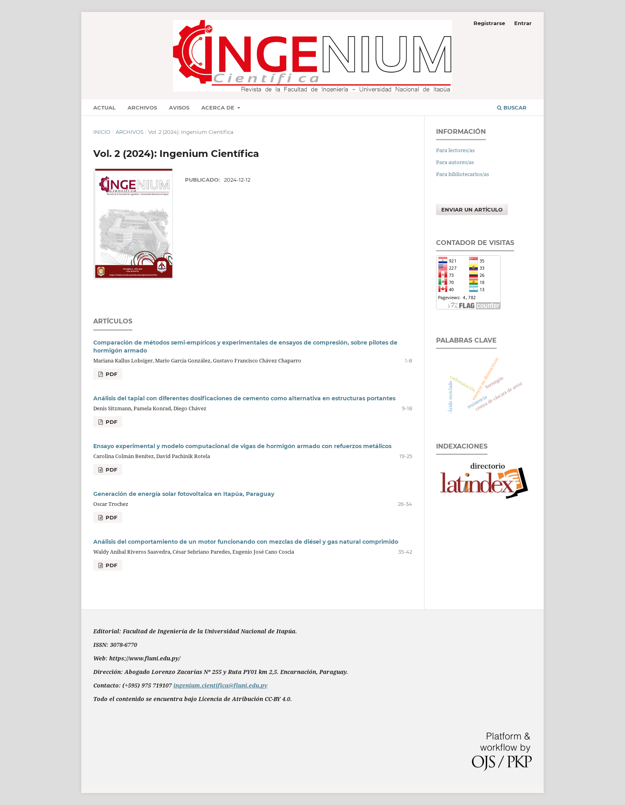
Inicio (101, 132)
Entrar (523, 23)
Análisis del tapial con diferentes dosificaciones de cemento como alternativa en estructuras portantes (244, 398)
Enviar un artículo (472, 209)
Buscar (512, 107)
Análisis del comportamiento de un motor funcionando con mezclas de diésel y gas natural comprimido (245, 541)
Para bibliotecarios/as (462, 174)
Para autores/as (455, 162)
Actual (104, 107)
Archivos (142, 107)
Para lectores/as (455, 150)
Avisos (179, 107)
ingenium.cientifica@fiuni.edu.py (220, 685)
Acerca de (218, 107)
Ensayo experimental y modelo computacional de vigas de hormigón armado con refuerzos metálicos (242, 446)
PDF (110, 374)
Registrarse (489, 23)
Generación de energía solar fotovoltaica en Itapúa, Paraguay (183, 493)
